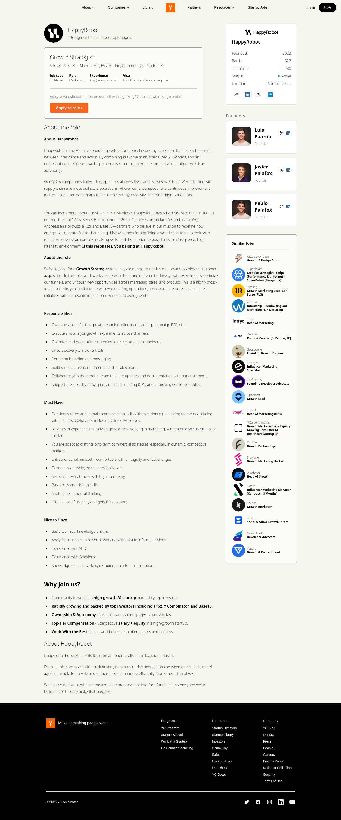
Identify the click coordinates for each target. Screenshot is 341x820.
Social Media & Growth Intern (267, 522)
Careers (269, 755)
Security (269, 774)
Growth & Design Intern (264, 260)
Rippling (252, 287)
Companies (118, 7)
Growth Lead (256, 399)
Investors (218, 741)
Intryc (250, 319)
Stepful (251, 410)
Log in (310, 7)
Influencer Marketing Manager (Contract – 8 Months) (269, 492)
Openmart (253, 395)
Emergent (253, 363)
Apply (327, 7)
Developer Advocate (261, 537)
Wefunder (253, 302)
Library (148, 7)
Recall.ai (252, 334)
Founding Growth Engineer (266, 353)
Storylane (253, 457)
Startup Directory (224, 728)
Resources (224, 7)
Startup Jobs (258, 7)
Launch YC (220, 768)
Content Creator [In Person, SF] (269, 338)
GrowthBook (255, 533)
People (268, 748)
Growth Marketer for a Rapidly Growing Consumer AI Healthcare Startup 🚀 (268, 430)
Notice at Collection (277, 768)
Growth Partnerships (261, 446)
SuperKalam (254, 269)
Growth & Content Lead (263, 552)
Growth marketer (259, 507)
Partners (194, 7)
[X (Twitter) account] (259, 94)
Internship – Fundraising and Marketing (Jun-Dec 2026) (267, 308)
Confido (252, 442)
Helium (251, 518)
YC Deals (219, 774)
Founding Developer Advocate (268, 384)
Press (267, 741)
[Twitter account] (281, 133)
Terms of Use (273, 781)
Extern (251, 486)
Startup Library (223, 735)
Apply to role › (69, 107)
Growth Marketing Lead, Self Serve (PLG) (267, 293)
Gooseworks (255, 349)
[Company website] (236, 94)
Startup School (172, 735)
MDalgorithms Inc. (258, 422)
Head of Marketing (260, 323)
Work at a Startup (174, 741)
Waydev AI (253, 473)
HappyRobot (83, 30)
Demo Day (220, 748)
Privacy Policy (273, 761)
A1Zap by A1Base (258, 257)
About (88, 7)
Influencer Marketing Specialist (262, 368)
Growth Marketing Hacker (265, 461)
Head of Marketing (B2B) (264, 414)
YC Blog (269, 728)
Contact (268, 735)
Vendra (251, 548)
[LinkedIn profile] (247, 94)
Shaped (251, 503)
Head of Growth (258, 476)
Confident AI (255, 380)
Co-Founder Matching (177, 748)
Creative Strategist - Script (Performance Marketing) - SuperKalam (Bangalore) (265, 276)
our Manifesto (121, 213)
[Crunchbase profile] (270, 94)
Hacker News (222, 761)
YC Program (170, 728)
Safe (215, 755)
